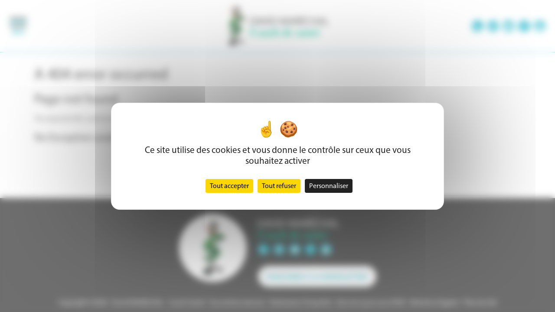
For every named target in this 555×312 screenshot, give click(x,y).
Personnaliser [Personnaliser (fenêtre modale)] (328, 186)
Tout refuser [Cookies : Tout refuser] (279, 186)
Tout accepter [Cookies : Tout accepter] (229, 186)
